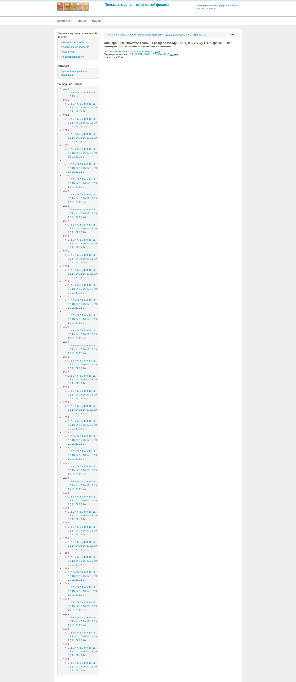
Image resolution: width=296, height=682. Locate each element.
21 (73, 111)
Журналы (64, 21)
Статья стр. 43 (198, 34)
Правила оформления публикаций (74, 73)
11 (93, 92)
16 (84, 107)
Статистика (68, 51)
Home (110, 34)
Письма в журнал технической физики (137, 4)
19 (95, 107)
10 (90, 92)
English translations (207, 8)
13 (73, 96)
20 (69, 111)
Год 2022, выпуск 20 (175, 34)
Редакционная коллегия (75, 47)
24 (84, 111)
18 (91, 107)
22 (77, 111)
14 (77, 96)
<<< (232, 34)
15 (80, 107)
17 (88, 107)
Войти (96, 21)
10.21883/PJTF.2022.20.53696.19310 (135, 51)
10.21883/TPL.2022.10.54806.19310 (153, 54)
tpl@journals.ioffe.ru (228, 5)
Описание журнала (72, 42)
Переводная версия (72, 56)
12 (69, 96)
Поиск (82, 21)
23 (80, 111)
